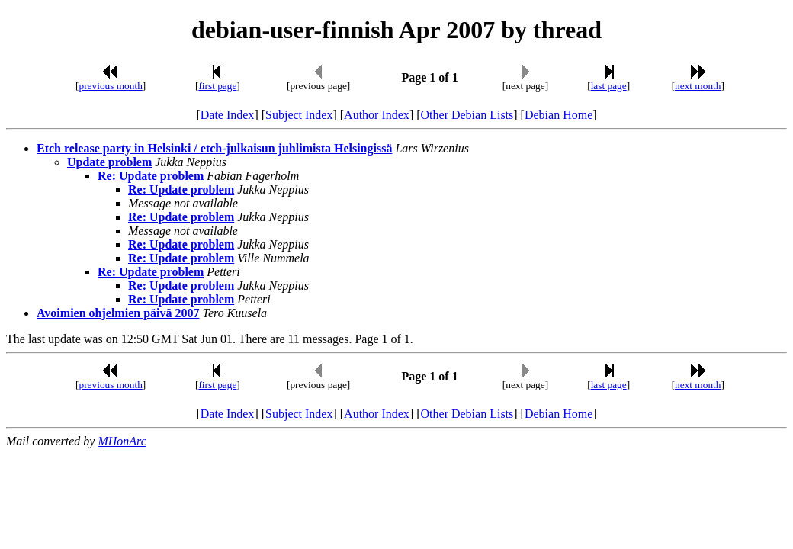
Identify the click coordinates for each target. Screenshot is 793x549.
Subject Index (298, 114)
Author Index (376, 114)
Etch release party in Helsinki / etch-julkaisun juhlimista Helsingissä (214, 148)
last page (609, 86)
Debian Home (558, 114)
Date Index (228, 114)
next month (698, 86)
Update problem (109, 162)
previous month (111, 86)
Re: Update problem (151, 175)
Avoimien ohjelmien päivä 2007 (118, 313)
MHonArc (122, 441)
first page (217, 86)
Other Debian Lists (467, 114)
